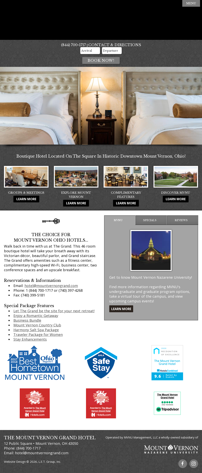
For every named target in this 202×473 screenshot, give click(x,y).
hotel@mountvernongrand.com (51, 285)
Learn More (26, 199)
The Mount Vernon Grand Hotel (101, 20)
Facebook (182, 463)
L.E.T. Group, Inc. (49, 462)
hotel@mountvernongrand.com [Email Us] (41, 453)
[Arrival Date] (90, 50)
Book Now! (101, 60)
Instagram (193, 463)
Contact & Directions (114, 45)
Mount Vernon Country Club (37, 325)
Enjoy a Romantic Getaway (35, 315)
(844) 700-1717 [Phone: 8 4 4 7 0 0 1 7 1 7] (73, 45)
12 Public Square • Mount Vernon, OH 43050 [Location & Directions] (41, 443)
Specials (149, 220)
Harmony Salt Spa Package (36, 329)
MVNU (118, 220)
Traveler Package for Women (38, 334)
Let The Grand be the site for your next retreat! (53, 310)
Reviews (181, 220)
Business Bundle (27, 320)
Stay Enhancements (30, 339)
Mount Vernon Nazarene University (151, 448)
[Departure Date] (112, 50)
